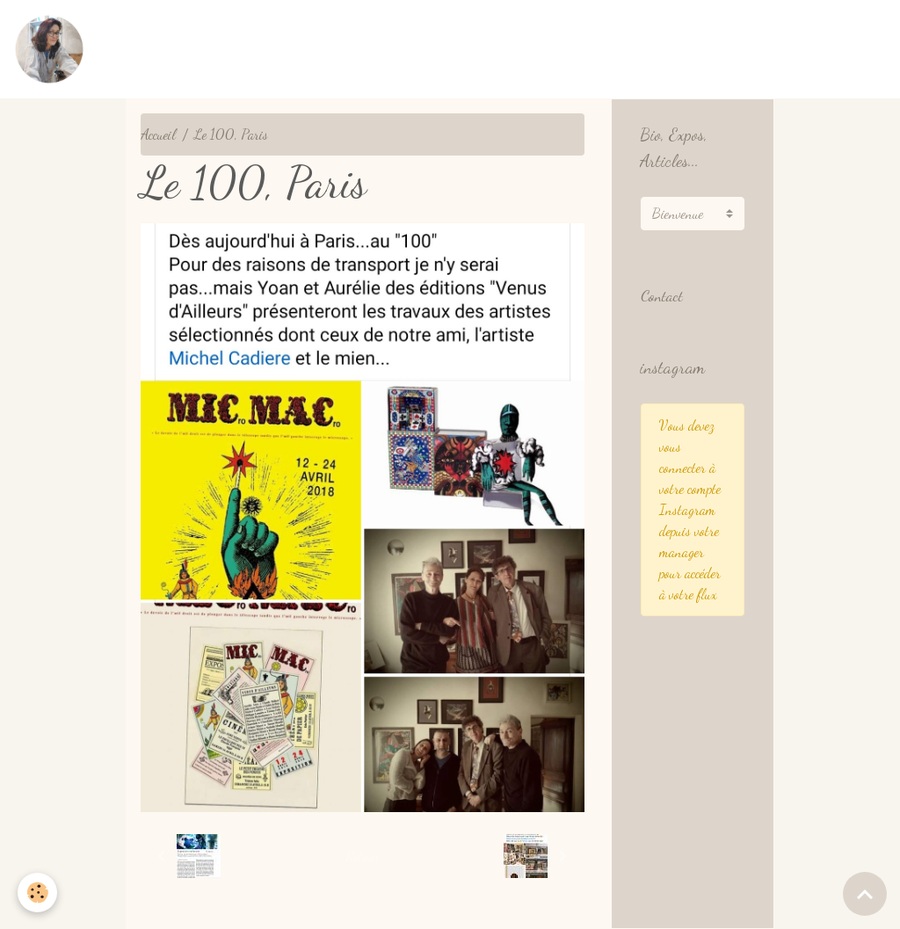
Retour (362, 855)
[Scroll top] (865, 894)
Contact (662, 296)
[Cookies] (37, 892)
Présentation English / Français (678, 49)
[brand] (52, 49)
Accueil (158, 134)
